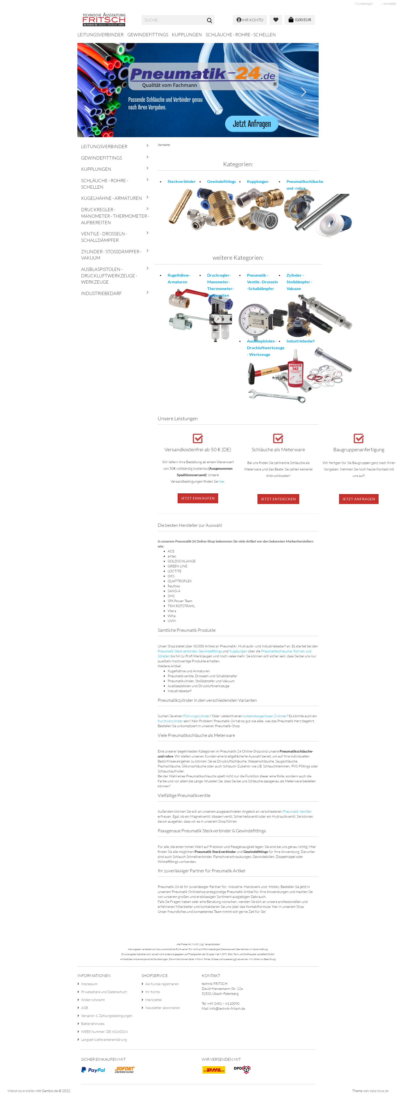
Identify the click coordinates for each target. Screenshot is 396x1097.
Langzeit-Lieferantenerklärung (104, 1039)
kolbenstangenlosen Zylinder (265, 716)
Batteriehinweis (92, 1023)
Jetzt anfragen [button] (358, 499)
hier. (222, 481)
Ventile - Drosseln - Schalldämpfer (104, 237)
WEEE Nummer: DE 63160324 (104, 1031)
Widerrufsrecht (93, 1000)
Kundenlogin (364, 3)
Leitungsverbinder (100, 34)
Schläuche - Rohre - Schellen (241, 34)
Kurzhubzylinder (170, 721)
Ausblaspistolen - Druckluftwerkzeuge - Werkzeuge (109, 275)
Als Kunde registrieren (162, 984)
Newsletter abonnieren (162, 1008)
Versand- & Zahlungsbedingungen (106, 1015)
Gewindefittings (147, 34)
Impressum (89, 984)
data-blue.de (379, 1091)
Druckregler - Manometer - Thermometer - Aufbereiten (115, 216)
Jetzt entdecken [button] (278, 499)
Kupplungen (187, 34)
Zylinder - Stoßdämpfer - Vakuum (111, 255)
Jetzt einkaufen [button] (198, 498)
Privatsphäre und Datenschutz (104, 992)
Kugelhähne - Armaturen (111, 198)
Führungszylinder (196, 716)
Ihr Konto (152, 992)
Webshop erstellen (21, 1091)
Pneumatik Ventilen (297, 811)
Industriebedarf (101, 293)
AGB (84, 1008)
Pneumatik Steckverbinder (177, 651)
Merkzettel (153, 1000)
